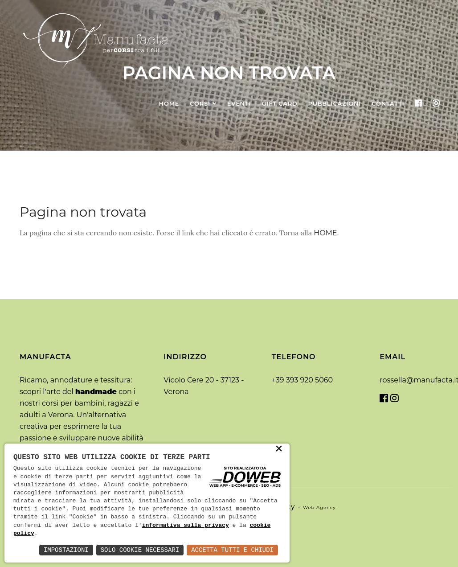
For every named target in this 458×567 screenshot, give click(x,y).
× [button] (279, 449)
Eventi (239, 103)
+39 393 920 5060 (302, 380)
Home (169, 103)
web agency (319, 507)
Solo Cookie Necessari (140, 550)
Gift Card (279, 103)
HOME (325, 233)
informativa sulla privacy (185, 526)
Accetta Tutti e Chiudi (232, 550)
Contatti (388, 103)
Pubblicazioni (334, 103)
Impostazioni (66, 550)
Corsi (200, 103)
